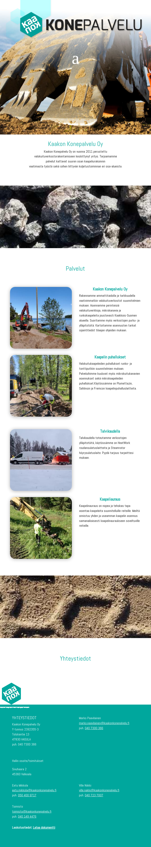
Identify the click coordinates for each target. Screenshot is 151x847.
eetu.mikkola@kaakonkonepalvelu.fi (34, 790)
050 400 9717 (27, 795)
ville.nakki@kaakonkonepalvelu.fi (99, 790)
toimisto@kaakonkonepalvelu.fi (31, 811)
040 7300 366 (94, 728)
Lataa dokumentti (44, 827)
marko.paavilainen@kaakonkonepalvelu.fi (104, 723)
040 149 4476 (27, 816)
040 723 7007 (94, 795)
